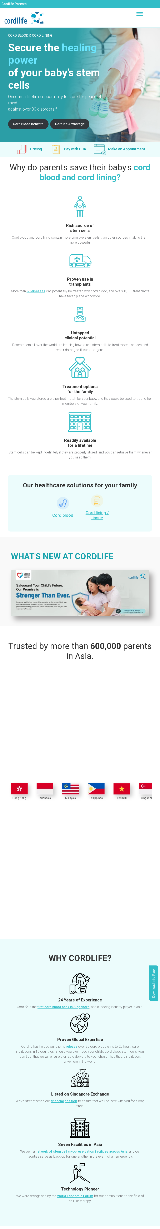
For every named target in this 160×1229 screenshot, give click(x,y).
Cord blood (62, 515)
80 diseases (36, 291)
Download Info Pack (154, 983)
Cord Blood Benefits (28, 124)
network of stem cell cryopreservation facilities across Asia (82, 1151)
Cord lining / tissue (97, 515)
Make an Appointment (126, 149)
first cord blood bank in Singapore (63, 1007)
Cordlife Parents (14, 4)
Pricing (36, 149)
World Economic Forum (75, 1196)
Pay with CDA (75, 149)
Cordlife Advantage (70, 124)
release (71, 1046)
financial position (64, 1101)
